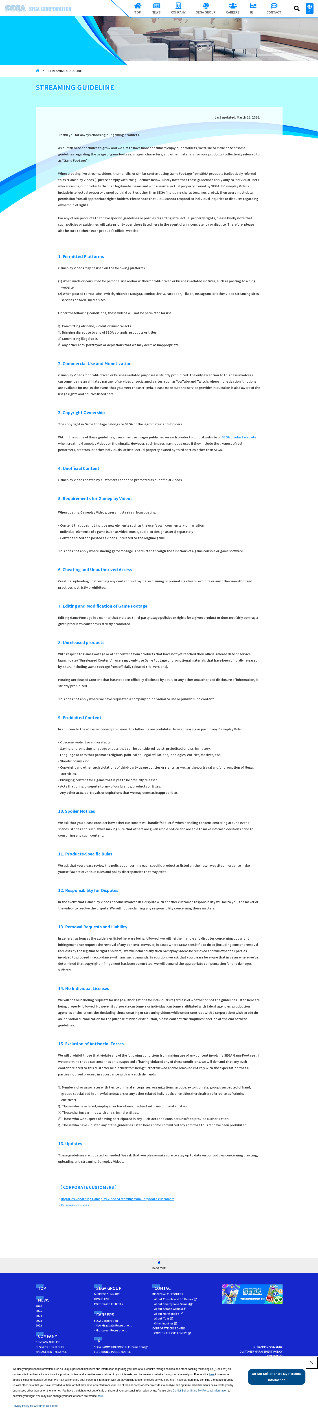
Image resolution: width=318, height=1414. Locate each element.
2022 (39, 1325)
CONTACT (164, 1288)
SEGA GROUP (108, 1288)
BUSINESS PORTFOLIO (50, 1347)
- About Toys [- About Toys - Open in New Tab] (162, 1318)
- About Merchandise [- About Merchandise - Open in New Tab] (167, 1313)
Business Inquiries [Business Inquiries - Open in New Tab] (75, 1205)
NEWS (44, 1300)
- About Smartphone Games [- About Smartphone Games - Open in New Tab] (172, 1304)
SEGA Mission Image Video (53, 1356)
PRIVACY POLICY (272, 1361)
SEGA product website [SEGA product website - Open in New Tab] (239, 437)
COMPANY (47, 1336)
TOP (42, 1288)
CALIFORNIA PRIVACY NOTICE (264, 1371)
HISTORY (41, 1361)
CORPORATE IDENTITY (108, 1304)
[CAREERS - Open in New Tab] (233, 8)
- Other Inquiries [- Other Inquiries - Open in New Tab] (164, 1323)
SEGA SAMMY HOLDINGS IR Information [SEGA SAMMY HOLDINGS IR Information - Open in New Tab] (121, 1347)
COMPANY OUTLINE (48, 1342)
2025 (39, 1311)
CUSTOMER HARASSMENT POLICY (261, 1351)
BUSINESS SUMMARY (107, 1294)
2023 (39, 1320)
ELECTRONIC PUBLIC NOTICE (112, 1351)
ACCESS (41, 1366)
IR (98, 1341)
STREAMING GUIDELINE (268, 1346)
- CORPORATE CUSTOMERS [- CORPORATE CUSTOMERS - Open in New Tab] (171, 1333)
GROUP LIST (102, 1299)
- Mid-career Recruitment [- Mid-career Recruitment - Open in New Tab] (110, 1330)
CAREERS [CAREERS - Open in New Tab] (105, 1314)
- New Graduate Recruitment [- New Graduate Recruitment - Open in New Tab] (113, 1325)
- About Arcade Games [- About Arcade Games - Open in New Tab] (169, 1309)
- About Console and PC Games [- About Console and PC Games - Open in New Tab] (174, 1299)
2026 (39, 1306)
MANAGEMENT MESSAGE (51, 1351)
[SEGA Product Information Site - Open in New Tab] (252, 1305)
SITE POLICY (275, 1356)
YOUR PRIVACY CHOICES (267, 1366)
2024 (39, 1315)
